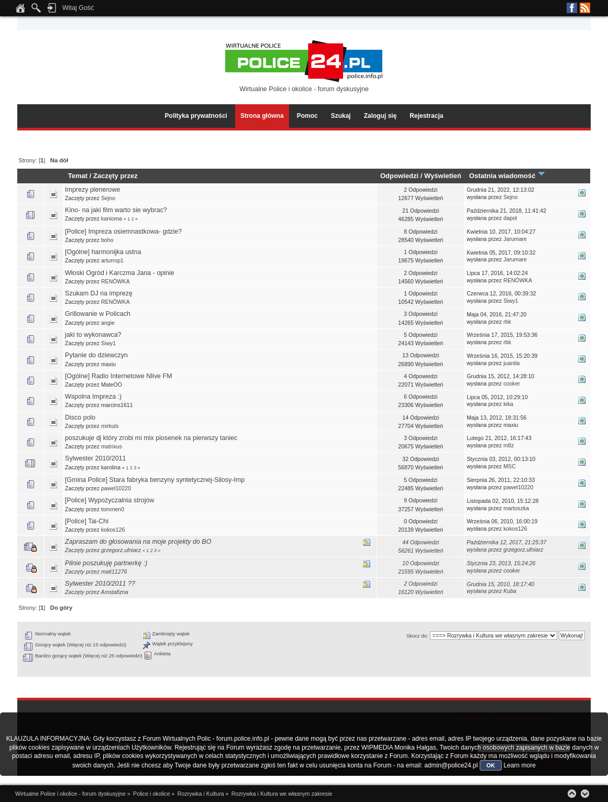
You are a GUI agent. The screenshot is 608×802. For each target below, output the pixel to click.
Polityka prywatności (196, 115)
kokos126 (113, 529)
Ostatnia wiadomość (507, 176)
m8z (508, 445)
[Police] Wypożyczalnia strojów (109, 500)
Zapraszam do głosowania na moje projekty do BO (138, 541)
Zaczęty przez (115, 176)
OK (491, 765)
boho (107, 240)
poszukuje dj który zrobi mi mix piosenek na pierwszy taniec (151, 438)
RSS (585, 8)
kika (508, 404)
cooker (511, 383)
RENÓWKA (115, 281)
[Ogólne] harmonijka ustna (103, 252)
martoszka (516, 508)
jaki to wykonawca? (93, 334)
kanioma (111, 218)
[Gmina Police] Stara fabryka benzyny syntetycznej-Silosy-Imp (155, 480)
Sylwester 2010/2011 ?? (100, 583)
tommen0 (112, 509)
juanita (511, 363)
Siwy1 (510, 301)
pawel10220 (116, 488)
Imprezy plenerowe (92, 189)
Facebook (572, 8)
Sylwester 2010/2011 (95, 458)
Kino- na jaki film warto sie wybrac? (116, 210)
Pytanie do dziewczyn (96, 355)
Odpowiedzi (399, 176)
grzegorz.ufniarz (121, 550)
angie (108, 323)
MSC (509, 466)
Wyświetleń (442, 176)
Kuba (509, 591)
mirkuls (110, 426)
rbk (507, 321)
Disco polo (80, 417)
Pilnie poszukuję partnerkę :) (106, 563)
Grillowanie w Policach (97, 313)
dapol (510, 218)
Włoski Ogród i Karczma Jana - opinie (119, 273)
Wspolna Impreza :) (93, 396)
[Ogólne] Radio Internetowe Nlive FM (118, 376)
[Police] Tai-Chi (86, 521)
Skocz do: (417, 636)
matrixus (111, 446)
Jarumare (515, 239)
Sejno (108, 198)
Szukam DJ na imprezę (98, 293)
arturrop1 (112, 260)
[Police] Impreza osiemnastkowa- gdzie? (123, 231)
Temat (77, 176)
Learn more (520, 765)
